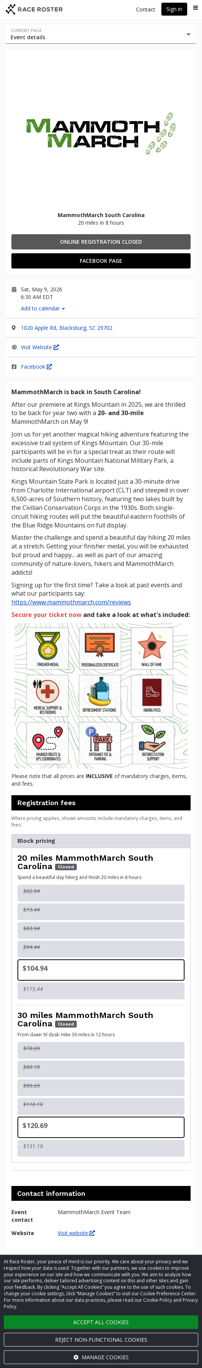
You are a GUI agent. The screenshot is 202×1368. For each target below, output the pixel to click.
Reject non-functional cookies (101, 1339)
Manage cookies (101, 1357)
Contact (145, 9)
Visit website (76, 1233)
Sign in (174, 9)
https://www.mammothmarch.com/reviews (71, 602)
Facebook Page (101, 260)
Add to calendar (43, 308)
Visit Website (40, 347)
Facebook (36, 366)
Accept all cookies (101, 1322)
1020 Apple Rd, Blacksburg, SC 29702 (66, 327)
